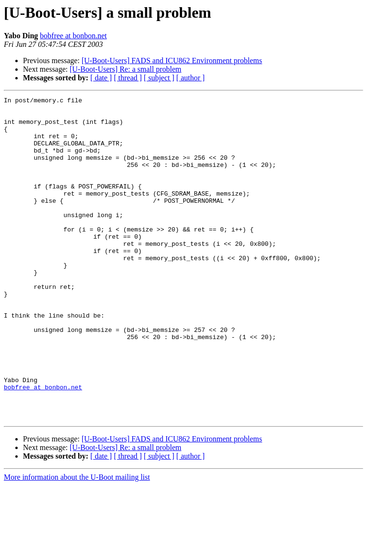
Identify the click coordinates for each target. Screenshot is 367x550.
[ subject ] (159, 78)
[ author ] (190, 78)
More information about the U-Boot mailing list (77, 542)
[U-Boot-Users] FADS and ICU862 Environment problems (172, 60)
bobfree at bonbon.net (73, 36)
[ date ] (101, 78)
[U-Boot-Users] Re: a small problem (126, 69)
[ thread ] (128, 78)
